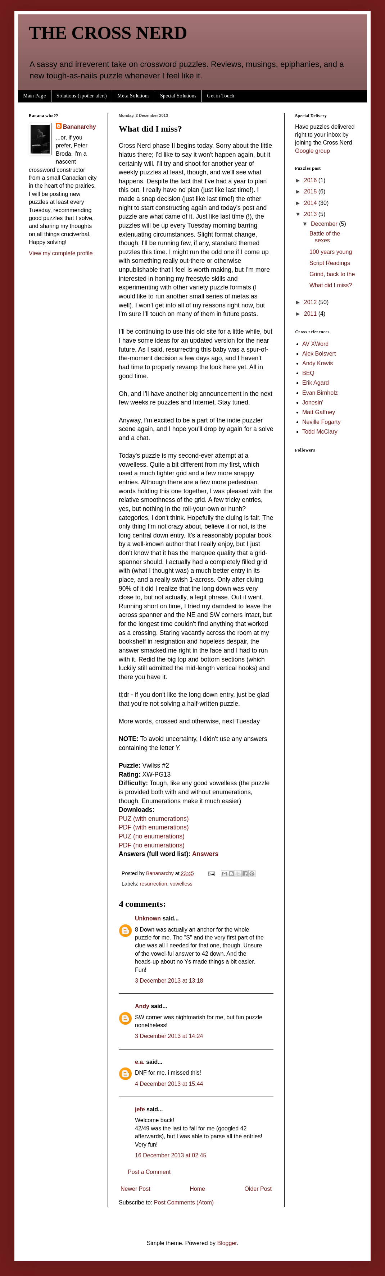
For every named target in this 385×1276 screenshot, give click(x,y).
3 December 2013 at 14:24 (169, 1036)
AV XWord (315, 344)
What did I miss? (330, 285)
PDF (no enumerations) (152, 845)
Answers (205, 853)
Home (197, 1189)
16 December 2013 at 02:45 (170, 1155)
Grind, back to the (332, 274)
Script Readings (329, 263)
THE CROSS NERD (108, 33)
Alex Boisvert (319, 354)
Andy (142, 1006)
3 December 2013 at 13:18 (169, 981)
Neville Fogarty (321, 422)
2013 (311, 214)
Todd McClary (320, 432)
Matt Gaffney (318, 412)
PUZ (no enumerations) (152, 836)
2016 (311, 180)
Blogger (226, 1243)
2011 (311, 314)
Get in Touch (220, 96)
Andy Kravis (317, 363)
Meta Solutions (133, 96)
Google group (312, 151)
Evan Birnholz (320, 393)
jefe (140, 1109)
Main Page (34, 96)
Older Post (258, 1189)
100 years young (330, 252)
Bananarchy (79, 127)
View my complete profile (61, 253)
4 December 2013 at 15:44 (169, 1084)
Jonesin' (312, 402)
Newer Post (135, 1189)
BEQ (308, 373)
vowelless (181, 884)
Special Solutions (178, 96)
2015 (311, 191)
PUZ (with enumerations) (154, 818)
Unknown (148, 918)
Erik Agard (315, 383)
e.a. (140, 1062)
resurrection (153, 884)
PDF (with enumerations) (154, 827)
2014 (311, 203)
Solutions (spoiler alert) (81, 96)
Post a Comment (149, 1172)
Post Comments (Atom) (184, 1202)
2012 (311, 302)
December (325, 224)
